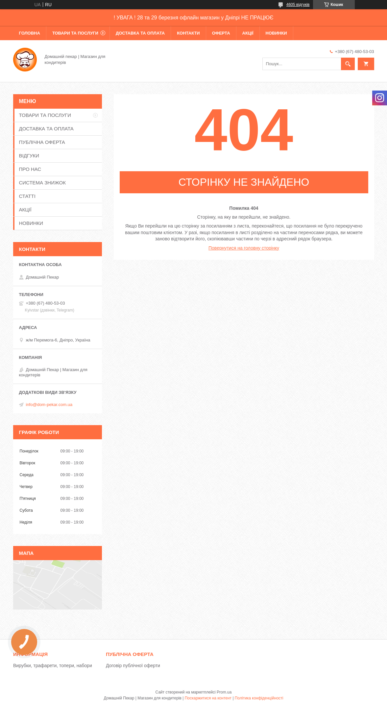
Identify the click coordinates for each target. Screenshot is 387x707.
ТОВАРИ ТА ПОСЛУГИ (75, 33)
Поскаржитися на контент (208, 698)
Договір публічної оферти (133, 665)
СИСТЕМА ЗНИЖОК (42, 182)
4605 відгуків (298, 4)
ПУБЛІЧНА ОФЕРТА (42, 142)
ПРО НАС (30, 169)
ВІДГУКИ (29, 155)
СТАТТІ (27, 196)
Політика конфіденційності (259, 698)
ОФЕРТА (221, 33)
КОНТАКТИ (188, 33)
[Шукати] (348, 64)
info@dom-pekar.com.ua (49, 404)
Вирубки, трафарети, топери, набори (52, 665)
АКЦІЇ (248, 33)
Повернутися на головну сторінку (243, 248)
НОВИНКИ (276, 33)
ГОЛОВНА (29, 33)
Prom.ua (224, 692)
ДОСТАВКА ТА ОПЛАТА (140, 33)
